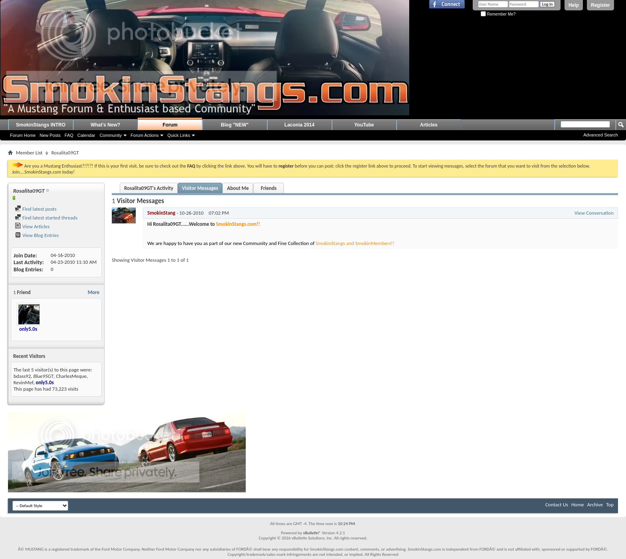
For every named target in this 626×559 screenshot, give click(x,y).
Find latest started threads (46, 218)
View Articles (32, 226)
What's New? (105, 125)
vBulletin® (312, 532)
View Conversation (594, 213)
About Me (238, 188)
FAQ (69, 135)
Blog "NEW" (234, 125)
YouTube (364, 125)
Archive (595, 505)
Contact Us (556, 505)
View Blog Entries (37, 235)
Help (574, 5)
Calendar (86, 135)
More (93, 292)
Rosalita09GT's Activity (148, 188)
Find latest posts (36, 209)
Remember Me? (498, 14)
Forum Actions (144, 135)
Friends (268, 188)
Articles (429, 125)
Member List (29, 153)
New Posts (50, 135)
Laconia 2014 (299, 125)
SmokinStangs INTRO (40, 125)
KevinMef (23, 382)
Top (610, 505)
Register (600, 5)
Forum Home (23, 135)
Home (577, 505)
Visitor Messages (200, 188)
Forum (169, 125)
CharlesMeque (71, 376)
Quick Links (178, 135)
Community (110, 135)
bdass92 (22, 376)
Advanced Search (600, 134)
